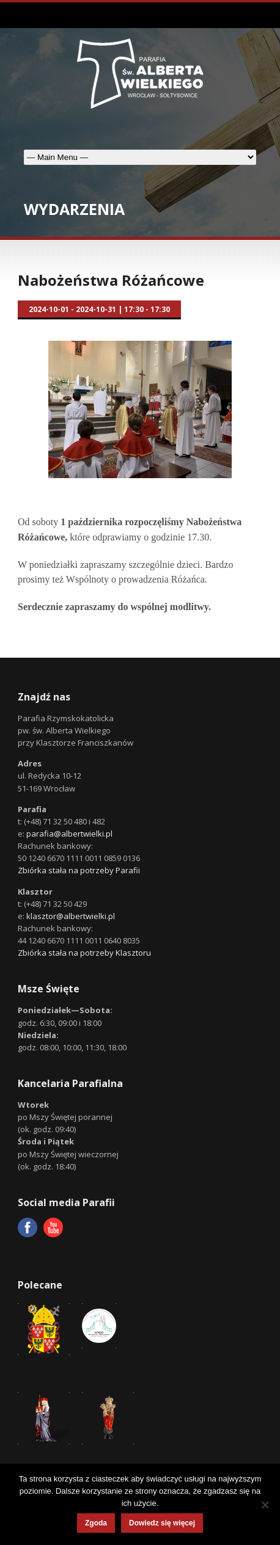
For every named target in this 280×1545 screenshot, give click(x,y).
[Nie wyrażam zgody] (265, 1505)
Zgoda (96, 1523)
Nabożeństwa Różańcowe (111, 280)
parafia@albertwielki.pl (69, 833)
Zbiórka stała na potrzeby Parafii (79, 870)
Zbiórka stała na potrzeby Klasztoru (84, 952)
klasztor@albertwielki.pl (70, 916)
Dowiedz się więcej (162, 1523)
